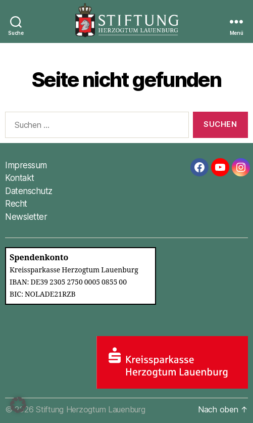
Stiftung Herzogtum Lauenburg (90, 409)
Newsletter (26, 217)
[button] (18, 405)
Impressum (26, 165)
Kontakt (19, 178)
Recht (16, 204)
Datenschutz (29, 191)
